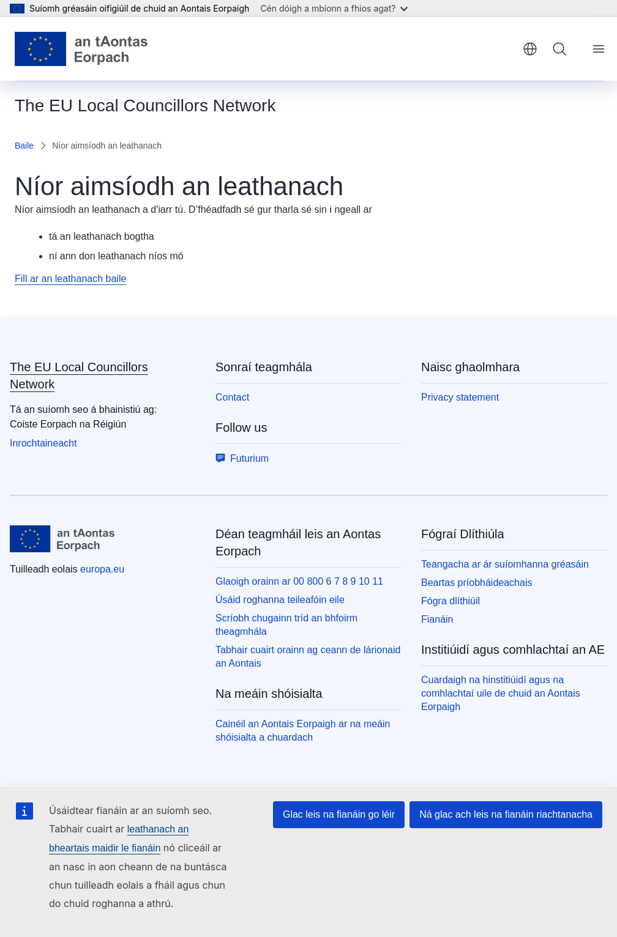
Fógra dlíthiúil (450, 601)
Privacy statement (460, 397)
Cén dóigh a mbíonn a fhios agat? (334, 8)
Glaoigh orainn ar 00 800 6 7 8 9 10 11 (299, 581)
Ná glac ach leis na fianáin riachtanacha (506, 814)
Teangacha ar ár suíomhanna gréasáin (505, 564)
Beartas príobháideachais (476, 582)
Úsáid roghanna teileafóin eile (280, 599)
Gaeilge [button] (530, 49)
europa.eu (102, 569)
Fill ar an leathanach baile (70, 278)
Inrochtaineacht (43, 443)
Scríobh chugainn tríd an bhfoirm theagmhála (286, 625)
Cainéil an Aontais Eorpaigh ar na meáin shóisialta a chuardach (303, 731)
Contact (232, 397)
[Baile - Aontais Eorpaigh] (81, 49)
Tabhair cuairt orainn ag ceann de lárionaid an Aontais (307, 656)
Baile (24, 145)
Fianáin (437, 619)
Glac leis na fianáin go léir (339, 814)
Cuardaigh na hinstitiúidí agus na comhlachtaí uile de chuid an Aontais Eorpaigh (500, 693)
